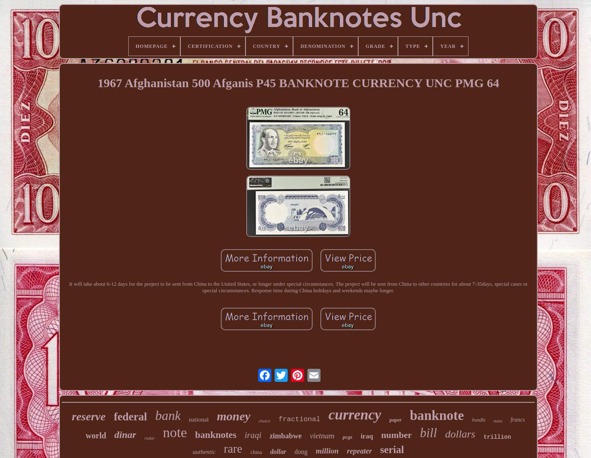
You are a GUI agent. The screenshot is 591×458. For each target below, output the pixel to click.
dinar (125, 434)
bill (428, 433)
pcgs (347, 437)
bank (168, 415)
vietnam (322, 435)
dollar (278, 451)
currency (355, 415)
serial (392, 449)
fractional (300, 419)
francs (518, 420)
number (396, 435)
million (327, 451)
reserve (88, 416)
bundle (479, 420)
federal (130, 417)
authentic (204, 452)
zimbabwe (286, 436)
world (96, 435)
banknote (437, 415)
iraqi (253, 435)
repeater (359, 451)
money (233, 416)
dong (300, 451)
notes (498, 421)
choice (264, 420)
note (175, 432)
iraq (367, 436)
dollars (460, 434)
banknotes (215, 435)
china (256, 452)
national (199, 419)
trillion (497, 437)
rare (233, 448)
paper (395, 420)
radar (149, 437)
